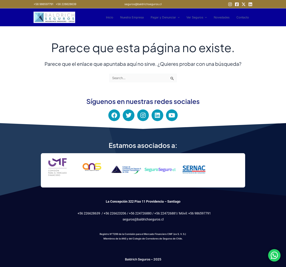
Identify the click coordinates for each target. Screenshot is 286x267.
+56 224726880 (140, 213)
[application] (181, 17)
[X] (243, 4)
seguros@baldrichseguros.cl (143, 4)
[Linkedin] (250, 4)
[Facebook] (237, 4)
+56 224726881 (165, 213)
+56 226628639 (66, 4)
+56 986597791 (43, 4)
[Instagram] (230, 4)
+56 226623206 (115, 213)
